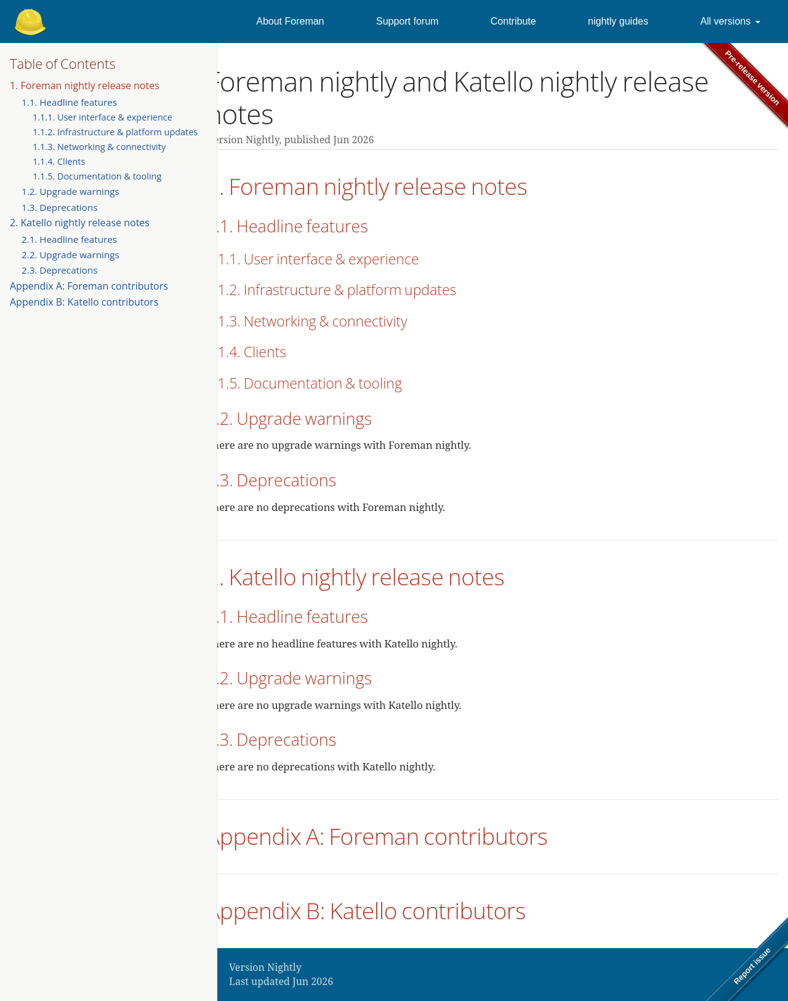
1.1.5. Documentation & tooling (97, 176)
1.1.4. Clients (59, 161)
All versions (725, 21)
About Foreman (290, 21)
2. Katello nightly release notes (80, 222)
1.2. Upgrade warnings (70, 191)
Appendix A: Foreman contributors (89, 286)
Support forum (407, 21)
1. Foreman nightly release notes (84, 85)
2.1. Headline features (69, 239)
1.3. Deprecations (60, 207)
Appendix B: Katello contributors (84, 302)
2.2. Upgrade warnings (70, 254)
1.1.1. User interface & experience (102, 117)
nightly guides (618, 21)
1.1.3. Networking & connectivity (99, 146)
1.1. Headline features (69, 102)
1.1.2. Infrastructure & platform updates (115, 132)
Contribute (513, 21)
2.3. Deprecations (60, 270)
